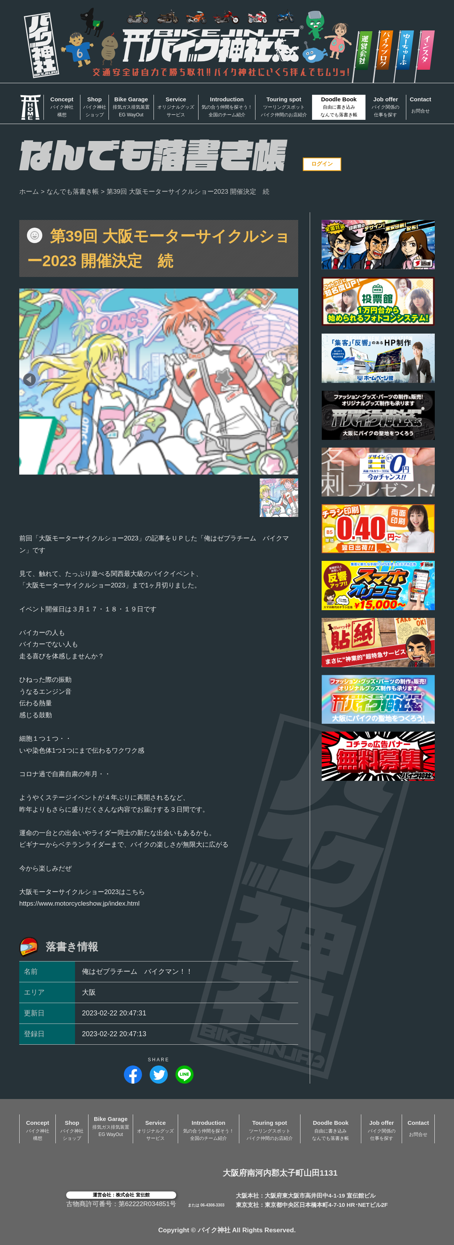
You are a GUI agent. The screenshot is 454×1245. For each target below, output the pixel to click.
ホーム (29, 191)
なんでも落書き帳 (73, 191)
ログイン (322, 164)
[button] (29, 379)
